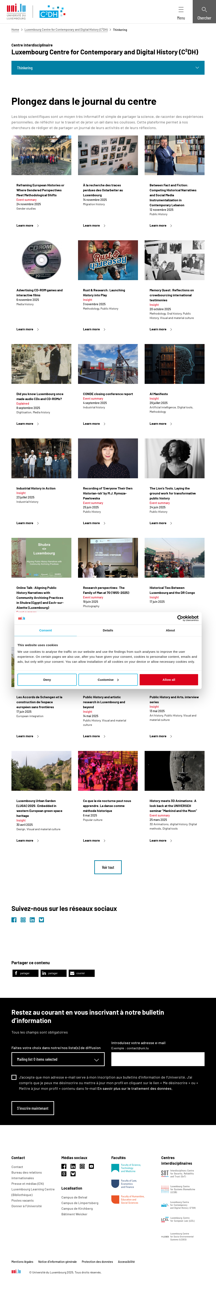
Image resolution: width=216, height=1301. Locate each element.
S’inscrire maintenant (32, 1108)
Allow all (169, 679)
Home (15, 29)
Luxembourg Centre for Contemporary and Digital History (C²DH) (66, 29)
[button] (25, 973)
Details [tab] (108, 630)
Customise (108, 679)
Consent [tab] (45, 630)
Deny (47, 679)
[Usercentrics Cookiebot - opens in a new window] (180, 618)
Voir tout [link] (108, 867)
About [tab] (170, 630)
